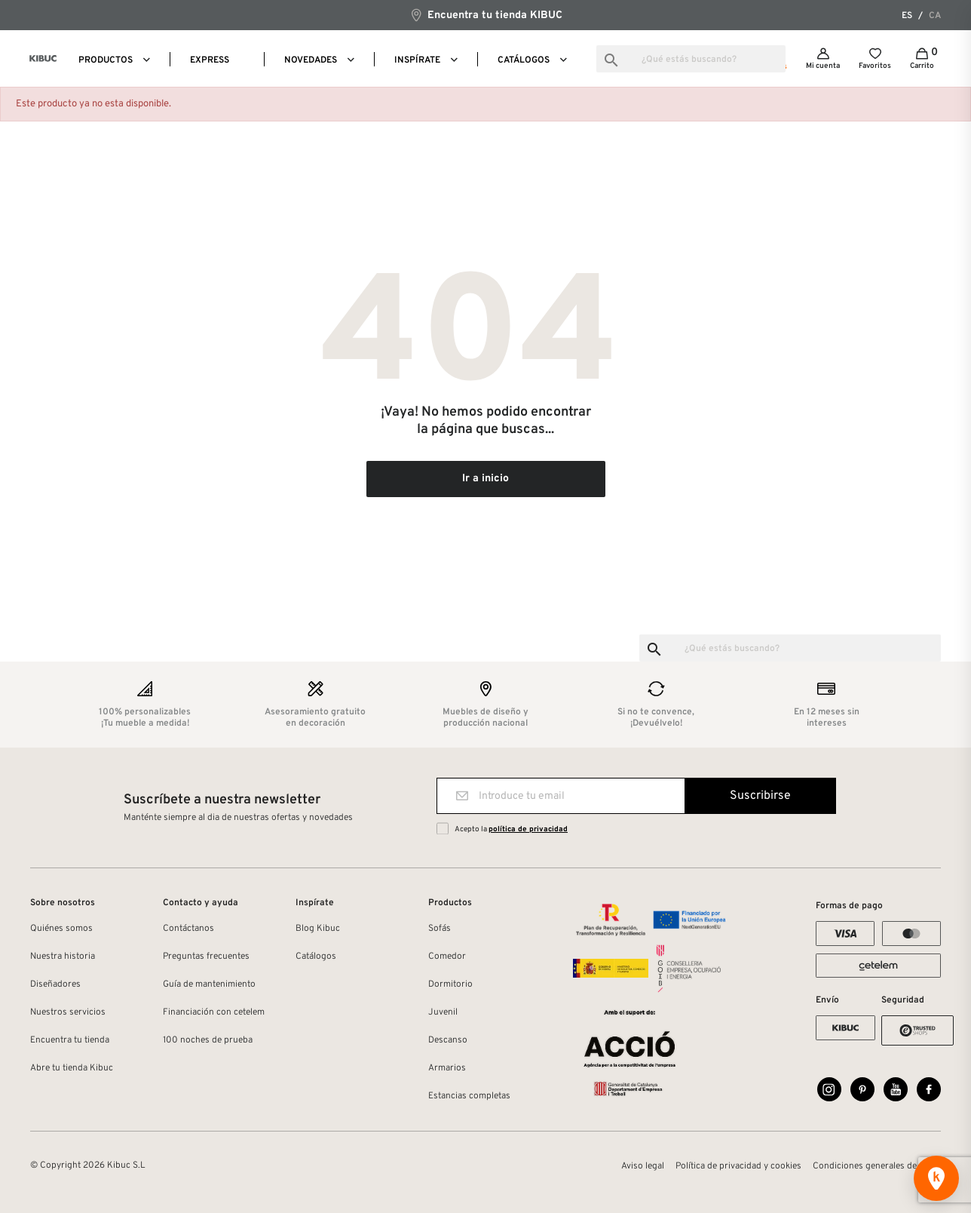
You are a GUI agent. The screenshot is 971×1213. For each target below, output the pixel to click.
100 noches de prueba (208, 1040)
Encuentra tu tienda (69, 1040)
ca (935, 16)
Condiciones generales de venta (877, 1166)
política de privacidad (528, 829)
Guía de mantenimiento (209, 984)
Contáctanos (188, 929)
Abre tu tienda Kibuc (71, 1068)
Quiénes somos (61, 929)
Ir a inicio (485, 478)
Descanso (447, 1040)
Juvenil (443, 1012)
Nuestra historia (62, 956)
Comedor (447, 956)
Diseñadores (55, 984)
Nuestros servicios (68, 1012)
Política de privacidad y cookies (738, 1166)
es (907, 16)
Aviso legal (642, 1166)
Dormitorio (450, 984)
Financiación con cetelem (214, 1012)
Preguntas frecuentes (206, 956)
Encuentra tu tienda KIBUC (485, 15)
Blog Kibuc (318, 929)
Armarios (447, 1068)
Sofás (439, 929)
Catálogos (316, 956)
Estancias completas (469, 1096)
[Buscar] (690, 58)
